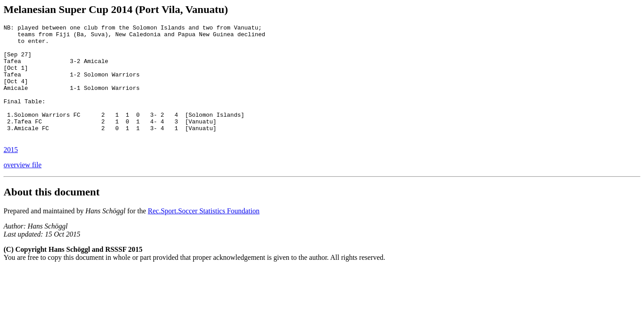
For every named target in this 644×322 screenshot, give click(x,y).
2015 (11, 172)
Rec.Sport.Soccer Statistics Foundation (204, 233)
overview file (23, 187)
